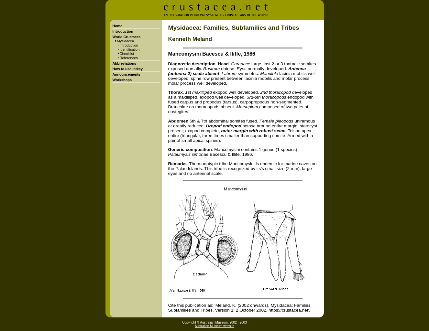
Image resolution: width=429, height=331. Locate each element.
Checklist (127, 54)
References (129, 58)
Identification (130, 49)
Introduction (129, 45)
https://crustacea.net (288, 310)
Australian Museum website (214, 326)
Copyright (189, 322)
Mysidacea (125, 41)
